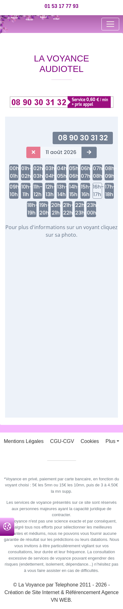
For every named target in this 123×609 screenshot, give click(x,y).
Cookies (90, 441)
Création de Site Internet (31, 592)
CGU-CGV (62, 441)
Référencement (83, 592)
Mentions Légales (23, 441)
